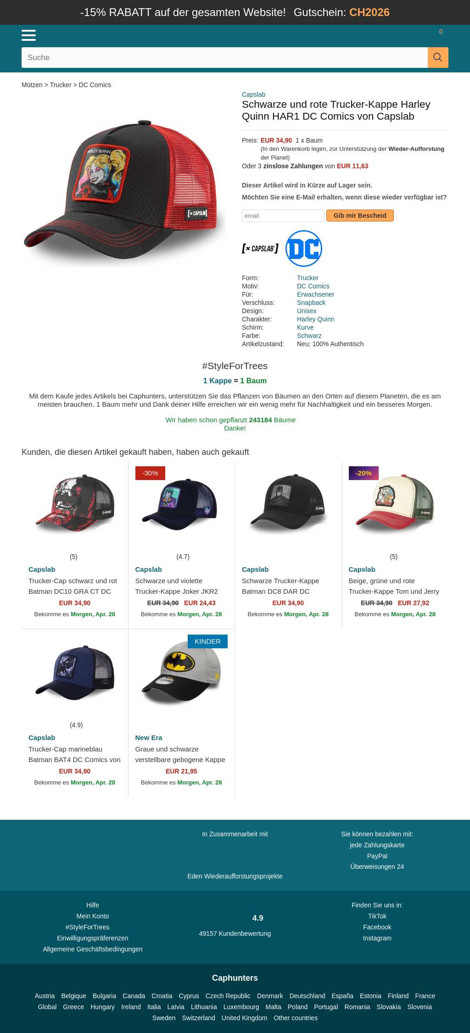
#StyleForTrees (93, 927)
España (342, 996)
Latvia (176, 1007)
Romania (357, 1007)
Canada (134, 996)
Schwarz (309, 335)
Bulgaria (104, 996)
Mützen (33, 84)
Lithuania (204, 1007)
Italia (154, 1007)
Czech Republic (228, 996)
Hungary (102, 1007)
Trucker (61, 84)
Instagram (377, 938)
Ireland (131, 1007)
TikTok (377, 916)
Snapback (311, 302)
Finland (398, 996)
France (425, 996)
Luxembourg (241, 1007)
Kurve (305, 327)
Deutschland (307, 996)
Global (47, 1007)
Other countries (296, 1018)
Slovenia (419, 1007)
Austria (45, 996)
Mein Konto (93, 916)
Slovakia (389, 1007)
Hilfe (92, 905)
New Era (148, 737)
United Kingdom (245, 1018)
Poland (298, 1007)
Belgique (73, 996)
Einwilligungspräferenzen (93, 938)
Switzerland (198, 1018)
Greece (73, 1007)
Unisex (307, 311)
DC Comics (95, 84)
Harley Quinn (316, 319)
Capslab (253, 94)
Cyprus (189, 996)
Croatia (161, 996)
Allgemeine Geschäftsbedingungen (92, 949)
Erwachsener (316, 294)
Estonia (370, 996)
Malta (273, 1007)
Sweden (164, 1018)
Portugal (326, 1007)
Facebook (377, 927)
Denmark (270, 996)
